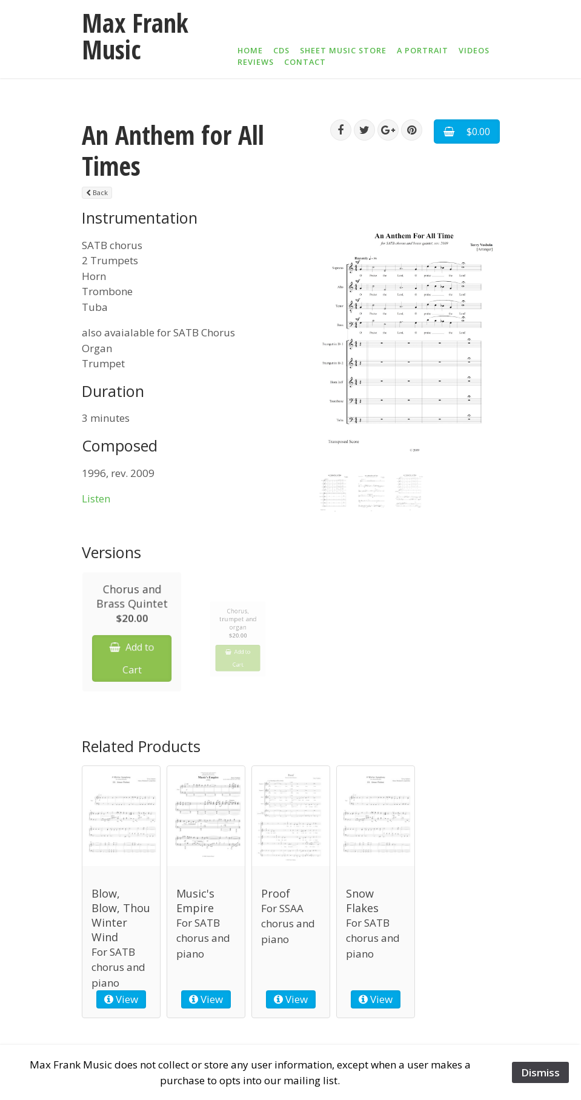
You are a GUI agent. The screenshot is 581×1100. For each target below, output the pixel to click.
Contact (305, 61)
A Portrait (422, 50)
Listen (96, 498)
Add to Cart (131, 664)
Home (250, 50)
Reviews (255, 61)
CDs (281, 50)
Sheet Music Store (343, 50)
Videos (474, 50)
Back (97, 192)
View (121, 1000)
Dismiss (540, 1072)
